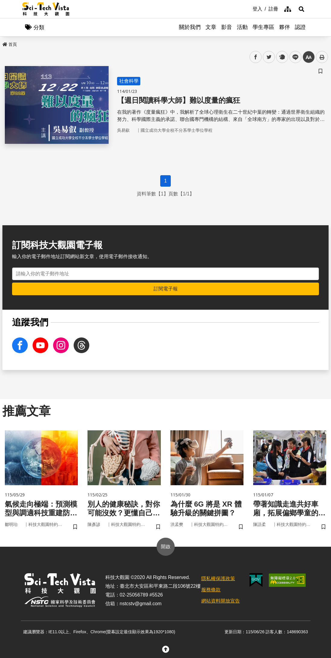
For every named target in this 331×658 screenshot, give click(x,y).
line (293, 57)
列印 (322, 57)
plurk (281, 57)
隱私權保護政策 (218, 578)
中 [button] (308, 57)
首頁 (9, 44)
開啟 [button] (165, 546)
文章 (210, 27)
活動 (242, 27)
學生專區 (263, 27)
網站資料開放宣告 (220, 600)
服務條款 (211, 589)
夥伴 (284, 27)
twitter (269, 57)
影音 (226, 27)
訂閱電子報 (166, 288)
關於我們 (190, 27)
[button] (301, 9)
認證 (300, 27)
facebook (256, 57)
